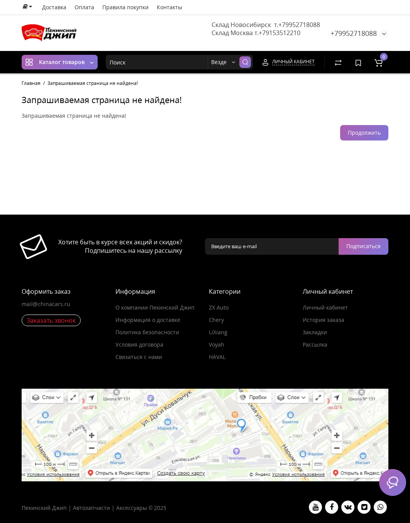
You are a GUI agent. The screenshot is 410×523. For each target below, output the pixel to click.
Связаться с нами (138, 357)
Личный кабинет (325, 307)
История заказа (323, 319)
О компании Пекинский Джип (155, 307)
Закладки (315, 332)
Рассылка (315, 344)
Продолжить (364, 132)
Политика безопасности (147, 332)
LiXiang (218, 332)
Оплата (84, 7)
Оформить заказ (46, 291)
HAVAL (217, 357)
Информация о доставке (147, 319)
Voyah (216, 344)
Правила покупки (125, 7)
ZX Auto (219, 307)
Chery (216, 319)
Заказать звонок (51, 320)
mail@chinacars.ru (46, 304)
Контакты (169, 7)
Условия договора (139, 344)
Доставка (54, 7)
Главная (31, 83)
